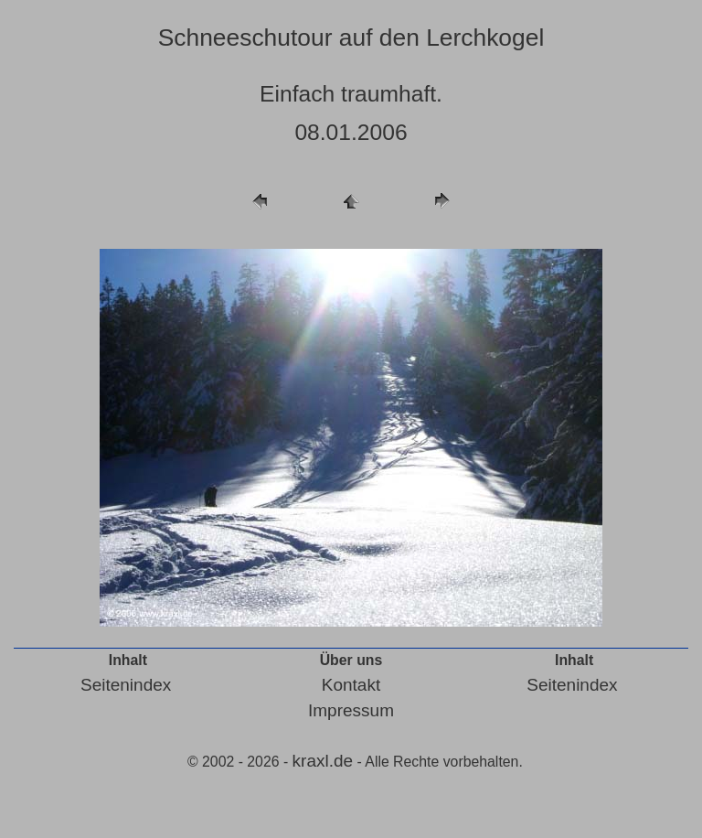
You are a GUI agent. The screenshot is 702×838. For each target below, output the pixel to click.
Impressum (351, 710)
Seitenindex (125, 684)
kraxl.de (323, 760)
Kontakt (351, 684)
